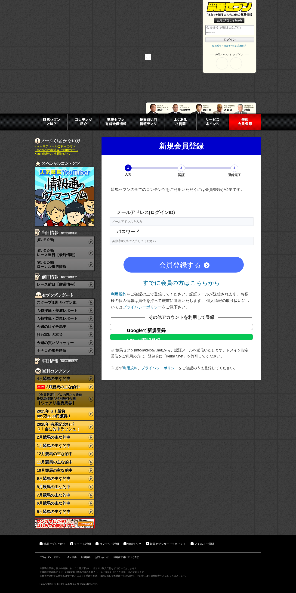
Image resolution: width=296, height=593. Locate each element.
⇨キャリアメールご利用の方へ (55, 146)
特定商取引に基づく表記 (126, 557)
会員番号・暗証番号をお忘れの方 (229, 45)
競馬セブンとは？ (54, 544)
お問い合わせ (102, 557)
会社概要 (72, 557)
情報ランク (134, 544)
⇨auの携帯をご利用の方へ (52, 153)
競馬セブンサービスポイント (168, 544)
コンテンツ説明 (109, 544)
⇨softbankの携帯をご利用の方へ (56, 150)
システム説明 (82, 544)
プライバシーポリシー (142, 307)
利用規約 (118, 294)
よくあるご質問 (204, 544)
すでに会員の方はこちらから (181, 283)
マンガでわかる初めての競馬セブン (65, 523)
